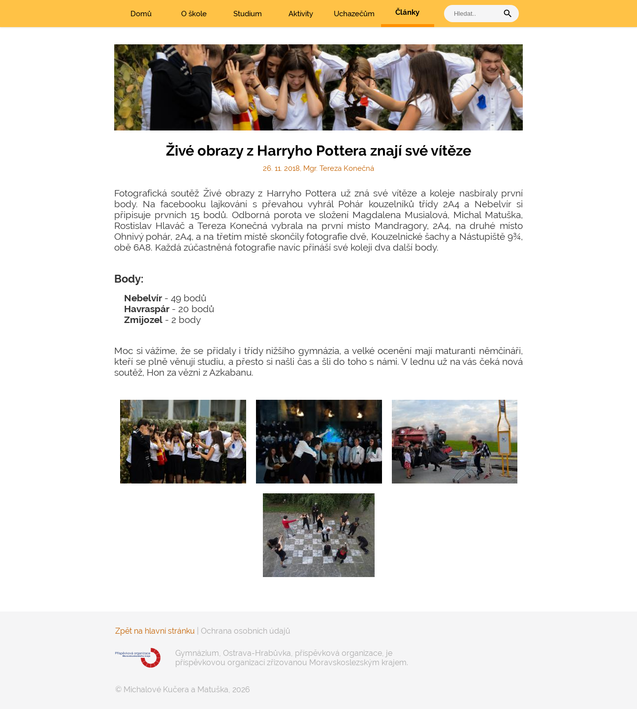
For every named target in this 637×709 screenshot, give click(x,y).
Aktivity (300, 13)
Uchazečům (354, 13)
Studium (247, 13)
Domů (141, 13)
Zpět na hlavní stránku (155, 631)
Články (407, 12)
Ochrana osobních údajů (245, 631)
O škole (194, 13)
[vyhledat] (473, 13)
